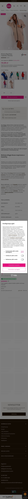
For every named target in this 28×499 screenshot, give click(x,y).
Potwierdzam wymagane (14, 269)
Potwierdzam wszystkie (14, 265)
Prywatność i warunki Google (16, 237)
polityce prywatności (12, 235)
